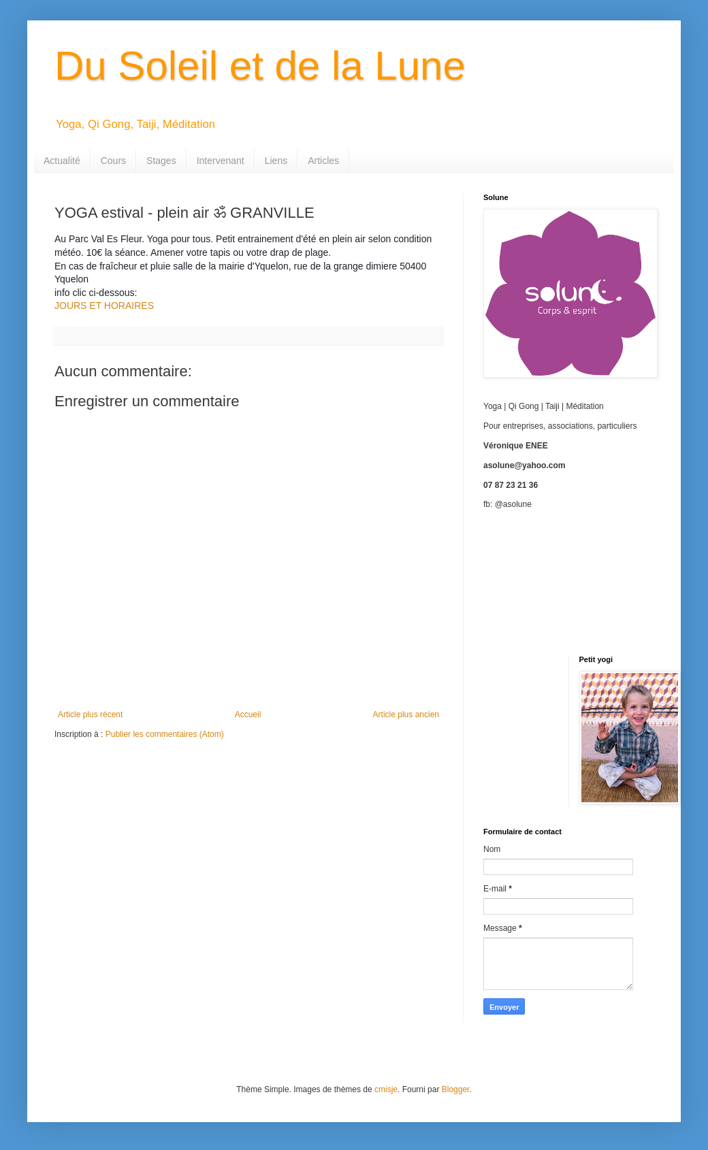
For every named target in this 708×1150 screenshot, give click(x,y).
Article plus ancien (406, 714)
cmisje (386, 1089)
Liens (276, 160)
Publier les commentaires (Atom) (165, 734)
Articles (323, 160)
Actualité (62, 160)
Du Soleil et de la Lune (260, 65)
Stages (161, 160)
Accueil (248, 714)
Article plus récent (90, 714)
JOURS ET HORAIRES (104, 305)
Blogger (456, 1089)
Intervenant (220, 160)
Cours (113, 160)
